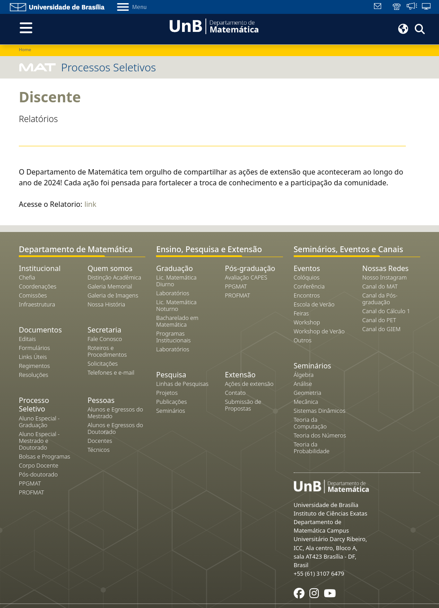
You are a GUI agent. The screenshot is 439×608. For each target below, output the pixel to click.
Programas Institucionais (173, 336)
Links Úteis (33, 357)
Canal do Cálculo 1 (386, 311)
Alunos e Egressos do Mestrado (115, 412)
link (90, 204)
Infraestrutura (37, 304)
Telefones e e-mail (110, 372)
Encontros (307, 295)
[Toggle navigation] (26, 27)
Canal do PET (379, 320)
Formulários (34, 348)
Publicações (171, 402)
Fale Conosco (104, 339)
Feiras (301, 313)
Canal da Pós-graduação (380, 298)
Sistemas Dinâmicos (320, 411)
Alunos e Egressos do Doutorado (115, 428)
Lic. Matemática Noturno (176, 305)
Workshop (307, 322)
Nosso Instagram (384, 277)
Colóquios (307, 277)
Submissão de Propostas (243, 405)
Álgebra (304, 375)
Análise (303, 384)
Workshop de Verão (319, 331)
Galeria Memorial (109, 286)
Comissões (33, 295)
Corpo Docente (38, 465)
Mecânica (306, 402)
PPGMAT (30, 483)
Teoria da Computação (310, 423)
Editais (27, 339)
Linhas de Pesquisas (182, 384)
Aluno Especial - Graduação (39, 421)
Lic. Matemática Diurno (176, 280)
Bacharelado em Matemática (177, 321)
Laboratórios (172, 293)
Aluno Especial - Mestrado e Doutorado (39, 440)
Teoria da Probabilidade (312, 447)
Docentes (99, 441)
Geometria (308, 393)
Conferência (309, 286)
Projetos (167, 393)
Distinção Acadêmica (114, 277)
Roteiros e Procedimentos (107, 351)
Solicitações (102, 363)
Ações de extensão (249, 384)
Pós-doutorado (38, 474)
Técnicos (98, 450)
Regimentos (34, 366)
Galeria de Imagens (112, 295)
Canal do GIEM (381, 329)
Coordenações (38, 286)
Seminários (170, 411)
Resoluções (33, 375)
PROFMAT (31, 492)
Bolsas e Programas (44, 456)
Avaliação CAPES (246, 277)
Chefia (27, 277)
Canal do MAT (380, 286)
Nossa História (106, 304)
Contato (235, 393)
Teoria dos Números (320, 435)
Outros (303, 340)
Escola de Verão (314, 304)
